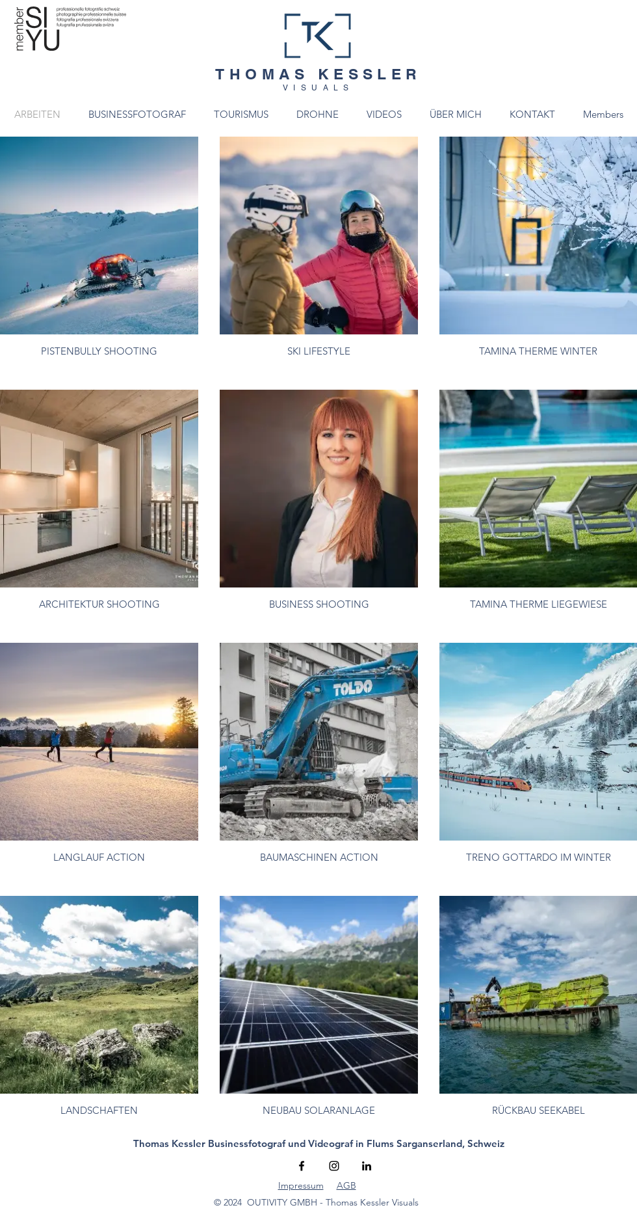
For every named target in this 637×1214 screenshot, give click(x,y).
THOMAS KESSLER (318, 74)
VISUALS (318, 87)
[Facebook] (301, 1165)
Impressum (301, 1185)
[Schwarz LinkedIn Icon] (366, 1165)
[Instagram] (334, 1165)
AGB (346, 1185)
